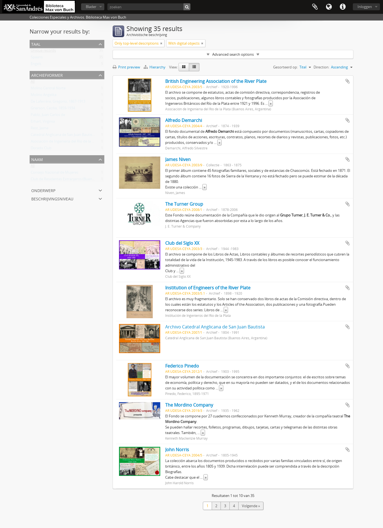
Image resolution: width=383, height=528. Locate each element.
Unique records (43, 51)
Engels (36, 64)
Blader (91, 6)
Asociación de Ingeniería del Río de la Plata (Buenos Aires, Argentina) (86, 142)
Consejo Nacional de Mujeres (54, 173)
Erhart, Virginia (43, 122)
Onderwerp (43, 190)
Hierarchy (155, 67)
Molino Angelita (43, 95)
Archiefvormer (47, 74)
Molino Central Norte (48, 89)
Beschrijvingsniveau (52, 198)
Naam (37, 159)
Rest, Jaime (39, 129)
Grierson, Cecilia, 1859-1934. (53, 109)
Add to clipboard (347, 81)
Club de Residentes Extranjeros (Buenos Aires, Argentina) (77, 180)
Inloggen (365, 6)
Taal (329, 7)
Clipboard (315, 7)
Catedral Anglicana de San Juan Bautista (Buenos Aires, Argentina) (84, 135)
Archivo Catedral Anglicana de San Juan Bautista (215, 327)
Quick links (343, 7)
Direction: (321, 67)
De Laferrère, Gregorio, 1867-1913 (58, 102)
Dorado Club (41, 149)
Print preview (126, 67)
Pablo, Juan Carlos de (48, 115)
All (33, 82)
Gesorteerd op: (285, 67)
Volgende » (251, 505)
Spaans (37, 58)
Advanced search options (233, 54)
